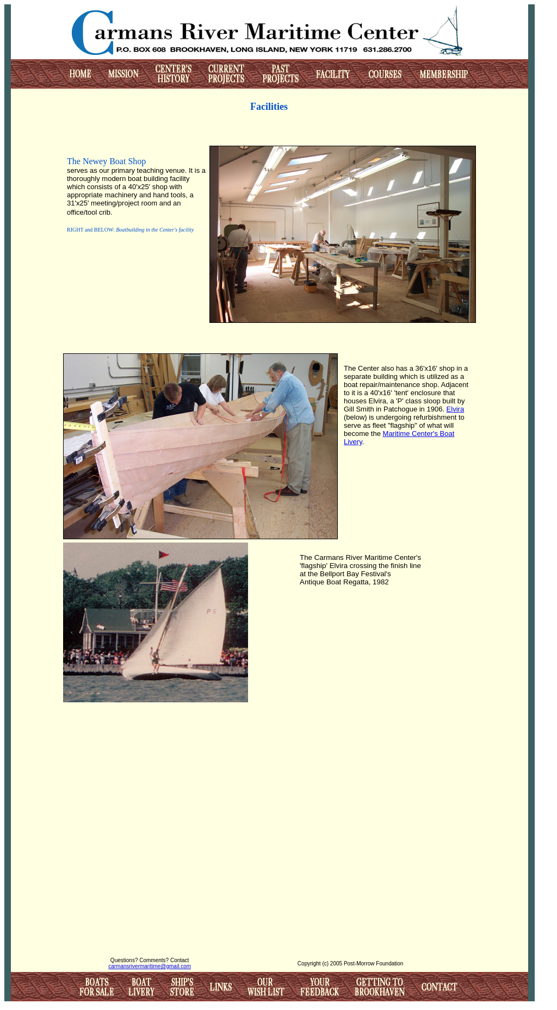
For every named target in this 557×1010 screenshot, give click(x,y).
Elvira (456, 409)
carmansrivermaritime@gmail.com (149, 966)
